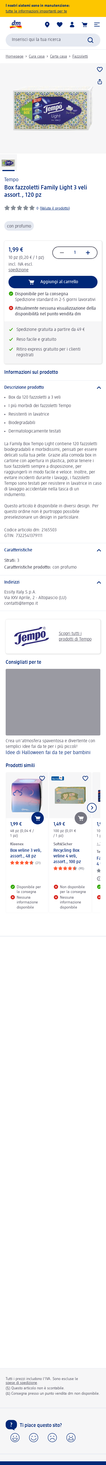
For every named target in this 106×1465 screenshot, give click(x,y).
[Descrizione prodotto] (53, 388)
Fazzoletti (80, 56)
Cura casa (37, 56)
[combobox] (53, 40)
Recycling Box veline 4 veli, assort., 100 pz (67, 856)
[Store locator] (47, 24)
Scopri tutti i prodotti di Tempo (51, 637)
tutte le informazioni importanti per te (36, 11)
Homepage (14, 56)
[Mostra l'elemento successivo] (92, 808)
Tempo (11, 179)
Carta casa (58, 56)
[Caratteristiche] (53, 550)
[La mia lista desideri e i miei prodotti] (59, 24)
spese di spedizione (21, 1383)
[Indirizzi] (53, 582)
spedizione (18, 270)
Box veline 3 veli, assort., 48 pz (26, 853)
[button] (97, 24)
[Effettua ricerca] (90, 40)
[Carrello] (84, 24)
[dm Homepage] (15, 24)
